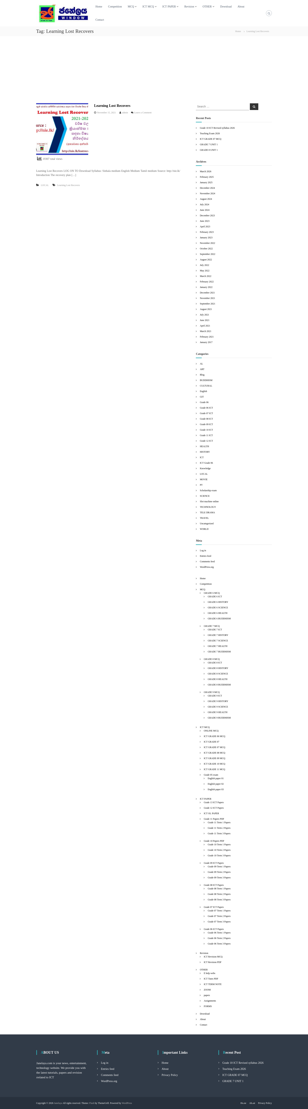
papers (207, 995)
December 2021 (207, 292)
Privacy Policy (170, 1075)
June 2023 (204, 220)
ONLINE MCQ (211, 730)
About (240, 6)
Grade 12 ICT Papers (214, 807)
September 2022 (207, 254)
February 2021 (207, 336)
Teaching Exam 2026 (210, 133)
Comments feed (207, 561)
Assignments (210, 1000)
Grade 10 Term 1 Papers (219, 844)
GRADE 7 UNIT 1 (209, 144)
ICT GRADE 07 (211, 741)
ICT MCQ (148, 6)
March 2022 (205, 276)
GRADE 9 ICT (215, 695)
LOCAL (45, 185)
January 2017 (206, 342)
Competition (115, 6)
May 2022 (204, 270)
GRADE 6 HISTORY (218, 601)
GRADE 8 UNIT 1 (209, 149)
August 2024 (206, 198)
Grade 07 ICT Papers (214, 907)
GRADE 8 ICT (215, 662)
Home (98, 6)
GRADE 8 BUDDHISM (219, 684)
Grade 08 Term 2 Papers (219, 894)
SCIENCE (205, 495)
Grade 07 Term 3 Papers (219, 921)
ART (202, 369)
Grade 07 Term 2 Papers (219, 916)
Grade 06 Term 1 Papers (219, 932)
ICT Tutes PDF (211, 978)
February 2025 (207, 176)
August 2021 (206, 309)
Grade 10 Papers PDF (214, 840)
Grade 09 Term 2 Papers (219, 871)
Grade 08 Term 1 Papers (219, 888)
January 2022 (206, 287)
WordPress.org (207, 566)
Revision (189, 6)
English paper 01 (216, 778)
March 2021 (205, 331)
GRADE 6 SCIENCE (218, 607)
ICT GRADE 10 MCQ (214, 763)
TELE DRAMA (207, 512)
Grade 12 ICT (206, 440)
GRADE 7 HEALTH (217, 646)
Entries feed (205, 555)
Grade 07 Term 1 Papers (219, 910)
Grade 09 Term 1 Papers (219, 866)
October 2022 (206, 248)
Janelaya (58, 1103)
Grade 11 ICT (206, 435)
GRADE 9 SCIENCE (218, 706)
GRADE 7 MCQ (212, 625)
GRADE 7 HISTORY (218, 635)
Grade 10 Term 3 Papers (219, 855)
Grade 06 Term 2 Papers (219, 938)
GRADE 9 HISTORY (218, 701)
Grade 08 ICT (206, 418)
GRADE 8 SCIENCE (218, 673)
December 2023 (207, 215)
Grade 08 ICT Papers (214, 884)
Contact (99, 19)
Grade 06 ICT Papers (214, 929)
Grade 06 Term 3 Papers (219, 943)
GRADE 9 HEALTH (217, 712)
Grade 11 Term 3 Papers (219, 833)
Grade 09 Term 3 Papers (219, 877)
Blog (202, 374)
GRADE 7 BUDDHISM (219, 651)
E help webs (209, 973)
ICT (202, 457)
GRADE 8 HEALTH (217, 679)
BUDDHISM (206, 380)
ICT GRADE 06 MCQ (214, 736)
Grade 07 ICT (206, 413)
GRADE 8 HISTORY (218, 668)
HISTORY (205, 451)
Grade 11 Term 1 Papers (219, 822)
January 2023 (206, 237)
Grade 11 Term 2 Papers (219, 827)
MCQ (131, 6)
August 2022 (206, 259)
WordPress (127, 1103)
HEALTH (204, 446)
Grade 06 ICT (206, 407)
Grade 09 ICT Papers (214, 862)
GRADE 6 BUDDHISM (219, 618)
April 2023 (205, 226)
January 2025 (206, 182)
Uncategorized (207, 523)
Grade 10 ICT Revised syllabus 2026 (217, 127)
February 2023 (207, 231)
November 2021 (207, 298)
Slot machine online (209, 501)
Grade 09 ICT (206, 424)
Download (226, 6)
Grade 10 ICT (206, 429)
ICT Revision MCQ (213, 956)
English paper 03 (216, 789)
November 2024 (207, 193)
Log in (203, 550)
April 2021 (205, 325)
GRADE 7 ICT (215, 629)
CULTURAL (206, 385)
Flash (91, 1103)
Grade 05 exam (211, 774)
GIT (202, 396)
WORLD (204, 528)
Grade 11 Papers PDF (214, 818)
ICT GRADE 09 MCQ (214, 758)
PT (201, 484)
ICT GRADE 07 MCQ (210, 138)
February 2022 (207, 281)
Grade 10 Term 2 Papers (219, 849)
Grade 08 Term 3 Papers (219, 899)
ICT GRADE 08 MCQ (214, 752)
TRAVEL (204, 517)
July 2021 (204, 314)
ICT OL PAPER (211, 813)
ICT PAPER (169, 6)
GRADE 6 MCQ (212, 592)
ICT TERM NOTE (213, 984)
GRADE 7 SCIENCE (218, 640)
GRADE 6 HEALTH (217, 612)
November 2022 (207, 242)
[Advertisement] (154, 69)
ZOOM (207, 989)
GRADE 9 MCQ (212, 692)
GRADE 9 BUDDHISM (219, 717)
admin (125, 112)
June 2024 (204, 209)
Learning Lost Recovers (112, 106)
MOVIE (203, 479)
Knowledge (205, 468)
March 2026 (205, 171)
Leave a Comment (143, 112)
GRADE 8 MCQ (212, 659)
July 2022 (204, 265)
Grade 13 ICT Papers (214, 802)
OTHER (207, 6)
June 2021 (204, 320)
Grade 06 (204, 402)
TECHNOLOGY (208, 506)
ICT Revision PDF (212, 962)
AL (201, 363)
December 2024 (207, 187)
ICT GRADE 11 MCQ (214, 769)
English (203, 391)
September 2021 (207, 303)
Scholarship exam (208, 490)
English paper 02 (216, 783)
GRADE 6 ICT (215, 596)
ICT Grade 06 (206, 462)
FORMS (208, 1006)
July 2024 (204, 204)
